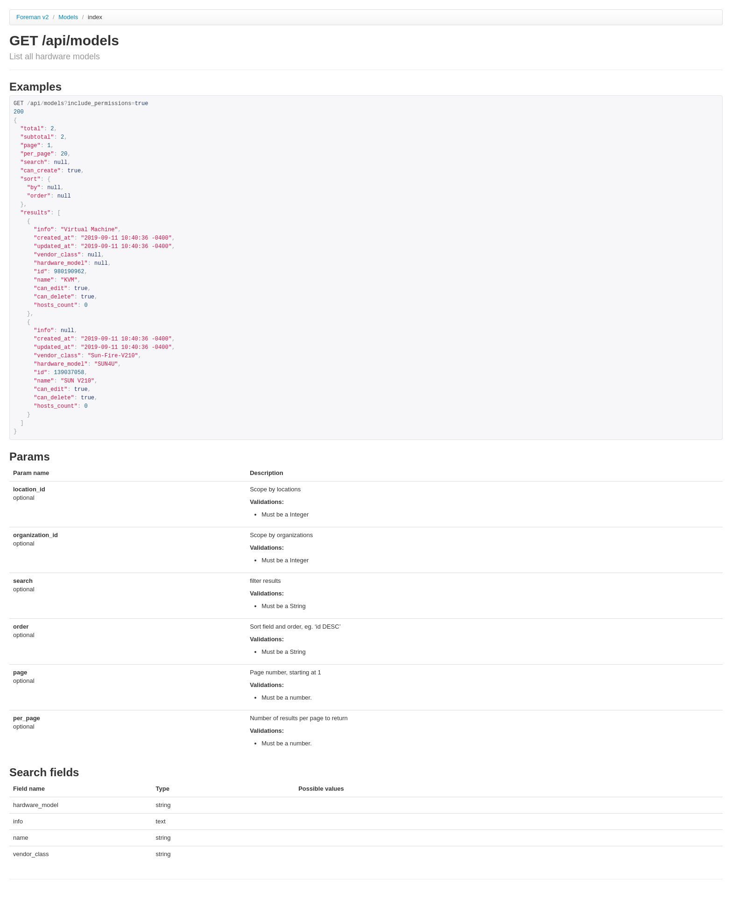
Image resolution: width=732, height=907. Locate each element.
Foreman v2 (32, 17)
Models (69, 17)
